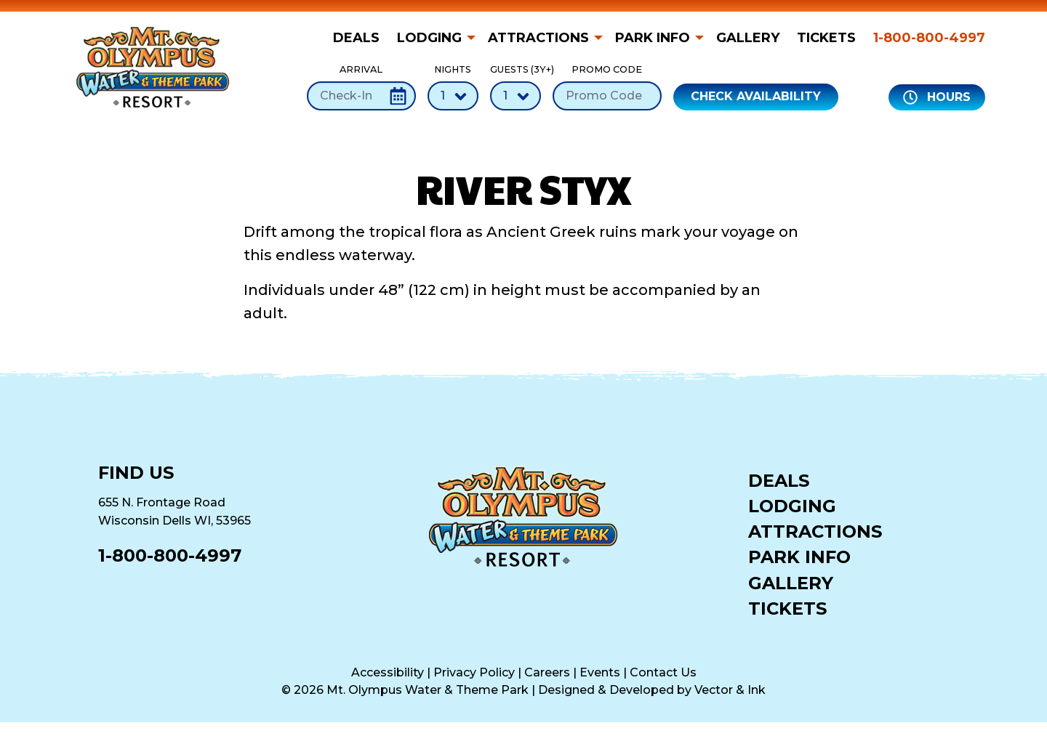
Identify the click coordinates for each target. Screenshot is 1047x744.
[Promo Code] (607, 95)
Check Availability (756, 96)
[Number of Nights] (453, 95)
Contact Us (663, 672)
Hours (937, 97)
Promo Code (607, 87)
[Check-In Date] (361, 95)
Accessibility (387, 672)
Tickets (826, 38)
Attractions (538, 38)
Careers (547, 672)
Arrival (361, 87)
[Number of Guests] (515, 95)
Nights (453, 87)
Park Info (652, 38)
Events (599, 672)
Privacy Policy (474, 672)
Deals (356, 38)
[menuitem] (360, 37)
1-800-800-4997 (929, 38)
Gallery (747, 38)
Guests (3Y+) (515, 87)
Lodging (429, 38)
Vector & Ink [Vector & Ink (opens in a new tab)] (730, 690)
